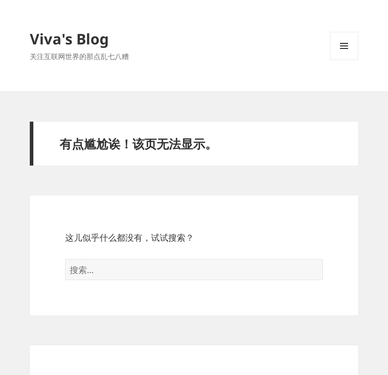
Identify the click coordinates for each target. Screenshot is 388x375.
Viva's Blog (69, 38)
